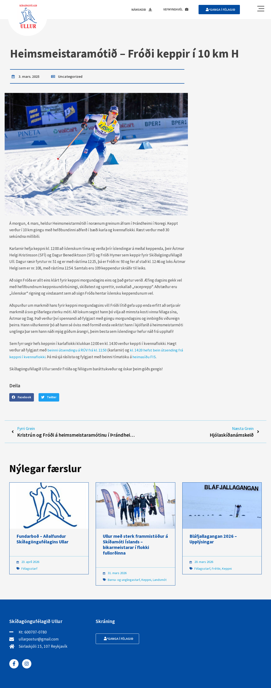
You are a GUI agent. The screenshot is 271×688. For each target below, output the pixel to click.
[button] (21, 397)
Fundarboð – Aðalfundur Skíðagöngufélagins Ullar (42, 539)
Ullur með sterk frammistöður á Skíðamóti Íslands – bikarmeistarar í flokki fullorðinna (135, 545)
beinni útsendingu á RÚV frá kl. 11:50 (77, 350)
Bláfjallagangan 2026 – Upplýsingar (213, 539)
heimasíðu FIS (144, 356)
